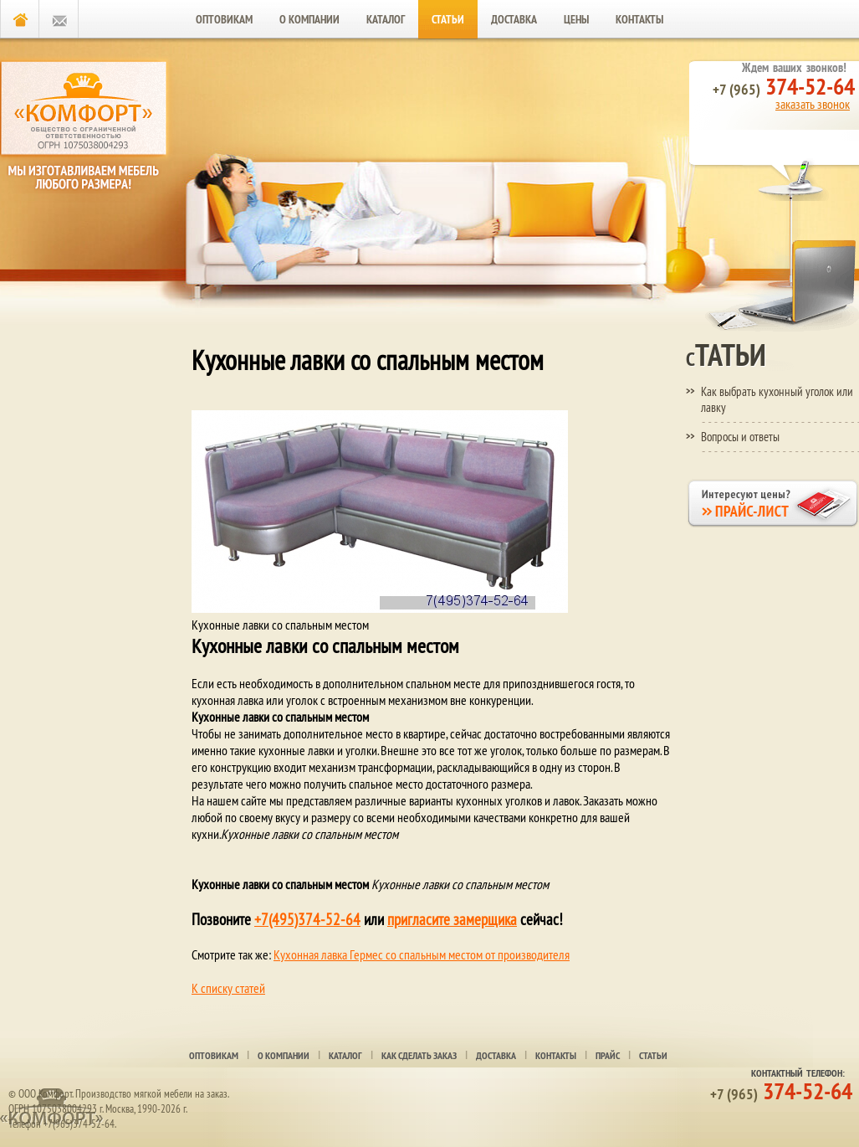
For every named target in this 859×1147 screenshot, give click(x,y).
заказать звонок (812, 103)
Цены (576, 19)
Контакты (639, 19)
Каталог (385, 19)
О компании (309, 19)
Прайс (608, 1055)
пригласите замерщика (452, 919)
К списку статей (228, 988)
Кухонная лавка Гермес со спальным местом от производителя (422, 954)
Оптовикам (224, 19)
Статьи (448, 19)
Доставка (514, 19)
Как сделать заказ (419, 1055)
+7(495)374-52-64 (307, 919)
